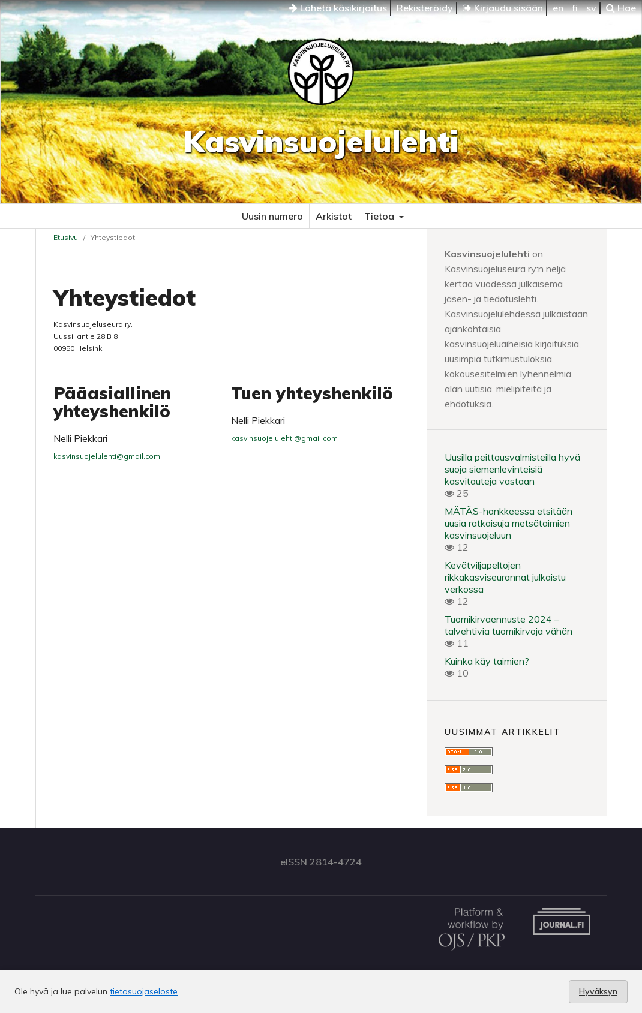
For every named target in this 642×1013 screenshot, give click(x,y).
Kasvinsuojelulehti (321, 141)
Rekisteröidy (425, 8)
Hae (621, 8)
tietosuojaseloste (144, 991)
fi (575, 8)
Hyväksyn (598, 991)
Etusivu (65, 237)
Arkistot (334, 216)
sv (591, 8)
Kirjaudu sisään (503, 8)
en (558, 8)
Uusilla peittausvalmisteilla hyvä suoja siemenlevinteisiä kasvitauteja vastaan (512, 469)
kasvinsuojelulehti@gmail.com (106, 456)
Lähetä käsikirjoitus (338, 8)
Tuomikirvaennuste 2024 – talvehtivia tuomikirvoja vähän (508, 625)
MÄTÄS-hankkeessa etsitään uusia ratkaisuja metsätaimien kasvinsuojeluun (508, 523)
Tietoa (380, 216)
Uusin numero (272, 216)
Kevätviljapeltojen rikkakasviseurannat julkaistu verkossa (505, 577)
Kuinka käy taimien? (487, 661)
